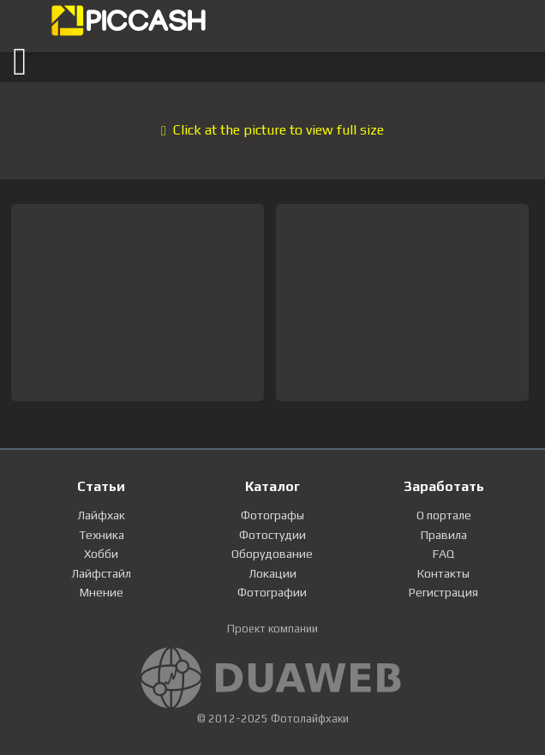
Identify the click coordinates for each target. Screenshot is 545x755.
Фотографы (272, 515)
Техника (101, 535)
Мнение (101, 592)
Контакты (443, 573)
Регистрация (443, 592)
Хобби (101, 553)
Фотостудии (272, 535)
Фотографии (272, 592)
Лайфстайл (101, 573)
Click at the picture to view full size (272, 130)
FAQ (443, 553)
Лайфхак (101, 515)
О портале (443, 515)
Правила (444, 535)
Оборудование (272, 553)
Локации (272, 573)
